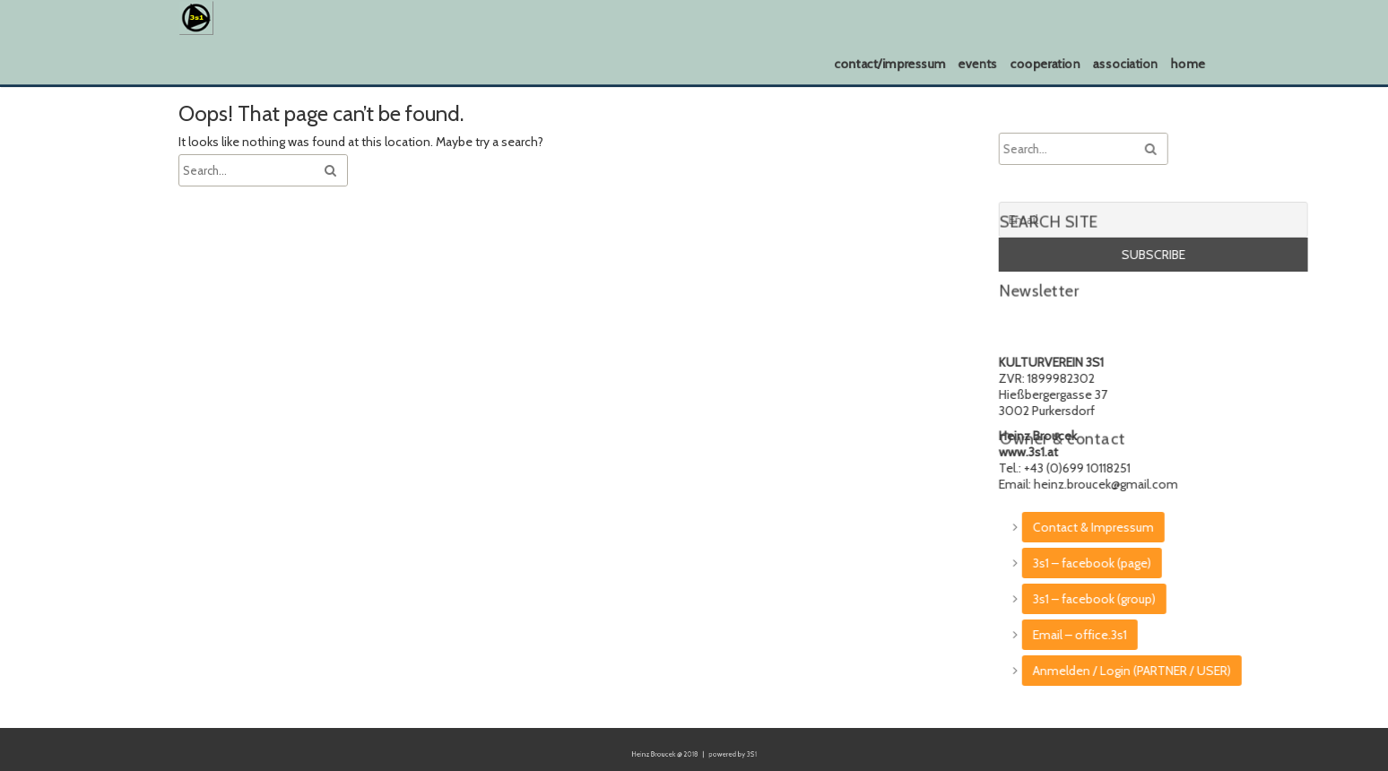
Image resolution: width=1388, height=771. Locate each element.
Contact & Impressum (1239, 527)
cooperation (1045, 64)
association (1124, 64)
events (978, 64)
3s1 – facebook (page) (1238, 563)
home (1188, 64)
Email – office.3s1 (1226, 635)
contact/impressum (890, 64)
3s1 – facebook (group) (1240, 599)
